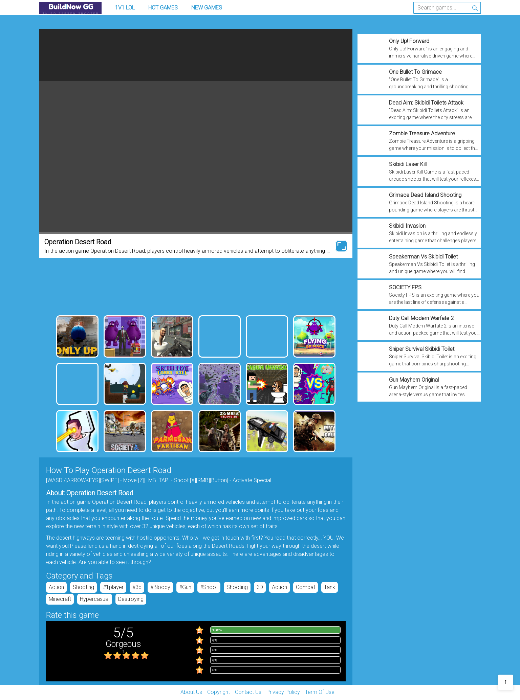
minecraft (60, 599)
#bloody (160, 587)
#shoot (209, 587)
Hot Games (163, 7)
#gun (185, 587)
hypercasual (94, 599)
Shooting (83, 587)
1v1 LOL (125, 7)
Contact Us (248, 692)
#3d (137, 587)
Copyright (218, 692)
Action (56, 587)
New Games (206, 7)
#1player (113, 587)
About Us (191, 692)
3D (260, 587)
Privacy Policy (283, 692)
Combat (305, 587)
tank (329, 587)
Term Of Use (319, 692)
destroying (131, 599)
